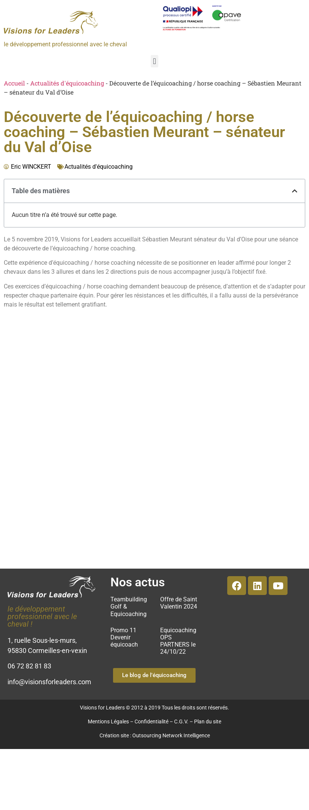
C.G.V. (181, 721)
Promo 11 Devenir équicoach (124, 637)
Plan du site (207, 721)
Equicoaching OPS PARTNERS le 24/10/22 (178, 641)
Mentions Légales (108, 721)
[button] (154, 61)
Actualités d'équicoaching (67, 83)
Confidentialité (151, 721)
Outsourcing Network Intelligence (171, 735)
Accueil (14, 83)
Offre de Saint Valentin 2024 (178, 603)
